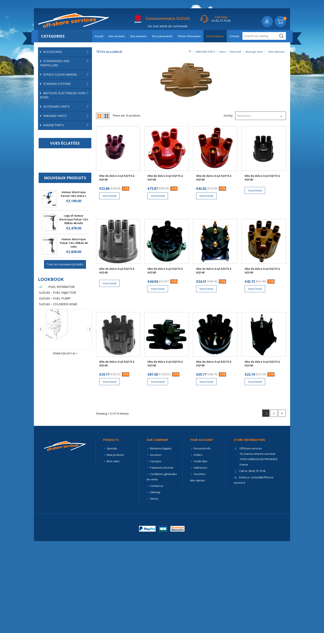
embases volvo (69, 245)
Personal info (202, 540)
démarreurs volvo (64, 212)
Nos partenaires (162, 36)
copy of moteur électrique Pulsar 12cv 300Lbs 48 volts (73, 363)
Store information (249, 532)
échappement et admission (69, 151)
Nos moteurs (138, 36)
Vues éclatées (215, 36)
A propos (155, 553)
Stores (154, 590)
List (106, 116)
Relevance (260, 116)
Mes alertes (197, 572)
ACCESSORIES (66, 52)
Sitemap (155, 584)
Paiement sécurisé (161, 559)
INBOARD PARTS (66, 116)
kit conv (59, 178)
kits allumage (63, 173)
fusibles (58, 217)
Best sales (113, 553)
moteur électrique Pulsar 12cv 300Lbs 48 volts (73, 387)
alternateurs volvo (64, 200)
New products (115, 547)
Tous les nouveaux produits (64, 408)
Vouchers (200, 566)
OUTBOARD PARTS (66, 107)
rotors (58, 184)
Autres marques (67, 257)
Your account (201, 532)
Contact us (156, 578)
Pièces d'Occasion (189, 36)
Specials (112, 540)
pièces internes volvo (69, 234)
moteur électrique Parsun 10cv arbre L (73, 338)
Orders (198, 547)
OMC (67, 132)
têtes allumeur (64, 189)
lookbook (51, 423)
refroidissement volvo (69, 239)
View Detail (109, 196)
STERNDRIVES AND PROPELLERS (65, 63)
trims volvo (71, 228)
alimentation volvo (69, 145)
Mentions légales (161, 540)
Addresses (200, 559)
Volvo (67, 139)
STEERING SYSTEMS (66, 84)
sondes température (66, 206)
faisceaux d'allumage (68, 195)
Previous (40, 473)
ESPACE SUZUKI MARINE (66, 74)
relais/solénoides (64, 223)
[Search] (264, 36)
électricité (69, 156)
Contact (234, 36)
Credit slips (200, 553)
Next (89, 473)
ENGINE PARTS (66, 269)
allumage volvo (71, 162)
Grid (99, 116)
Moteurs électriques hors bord (65, 95)
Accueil (98, 36)
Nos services (117, 36)
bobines (60, 167)
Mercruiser (67, 126)
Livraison (155, 547)
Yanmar (67, 251)
